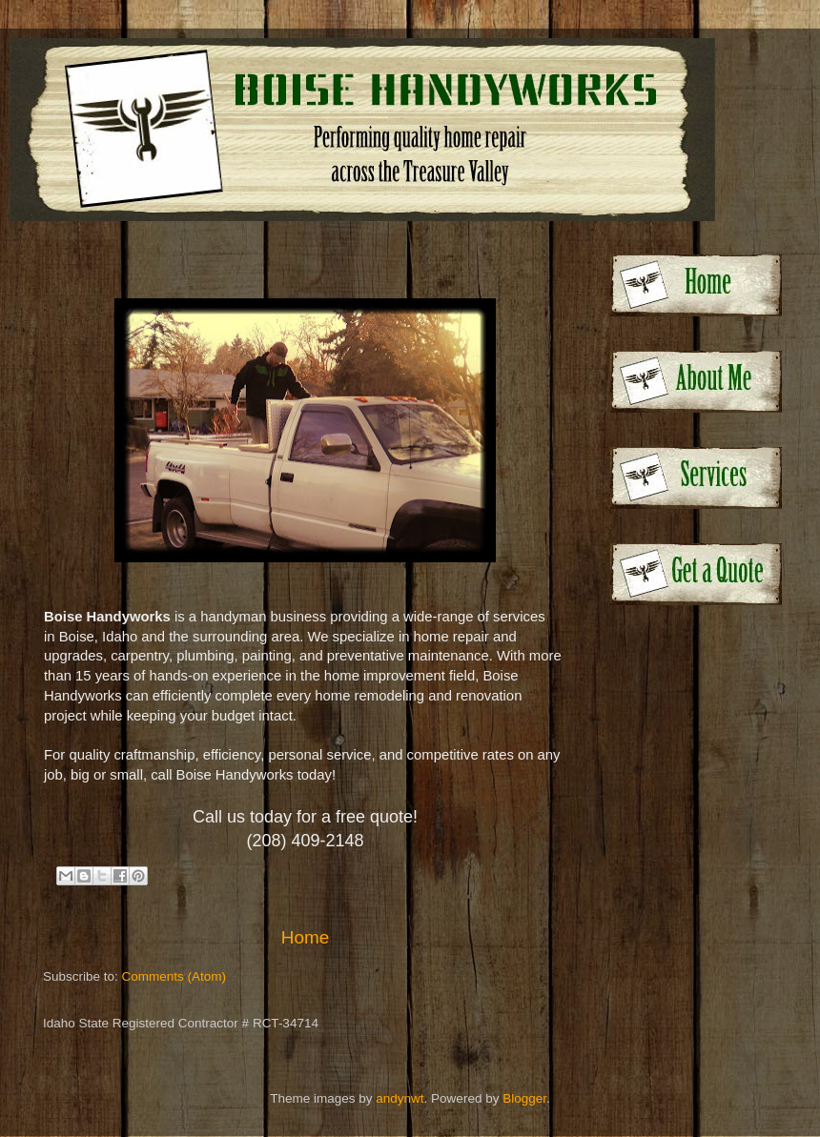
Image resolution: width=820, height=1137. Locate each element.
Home (305, 937)
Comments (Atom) (174, 976)
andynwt (399, 1098)
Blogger (524, 1098)
